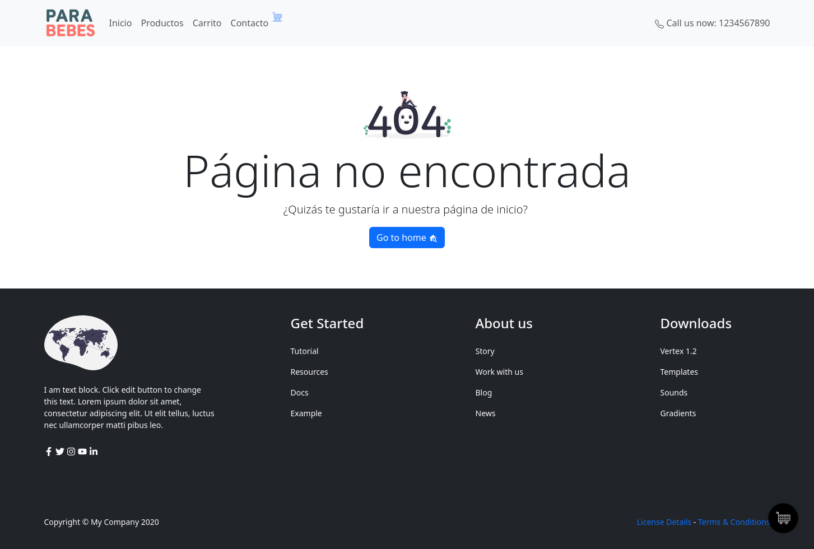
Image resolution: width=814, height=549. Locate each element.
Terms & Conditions (734, 522)
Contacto (250, 23)
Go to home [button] (407, 237)
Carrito (207, 23)
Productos (162, 23)
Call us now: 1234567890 (712, 23)
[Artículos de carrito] (280, 16)
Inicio (120, 23)
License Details (664, 522)
